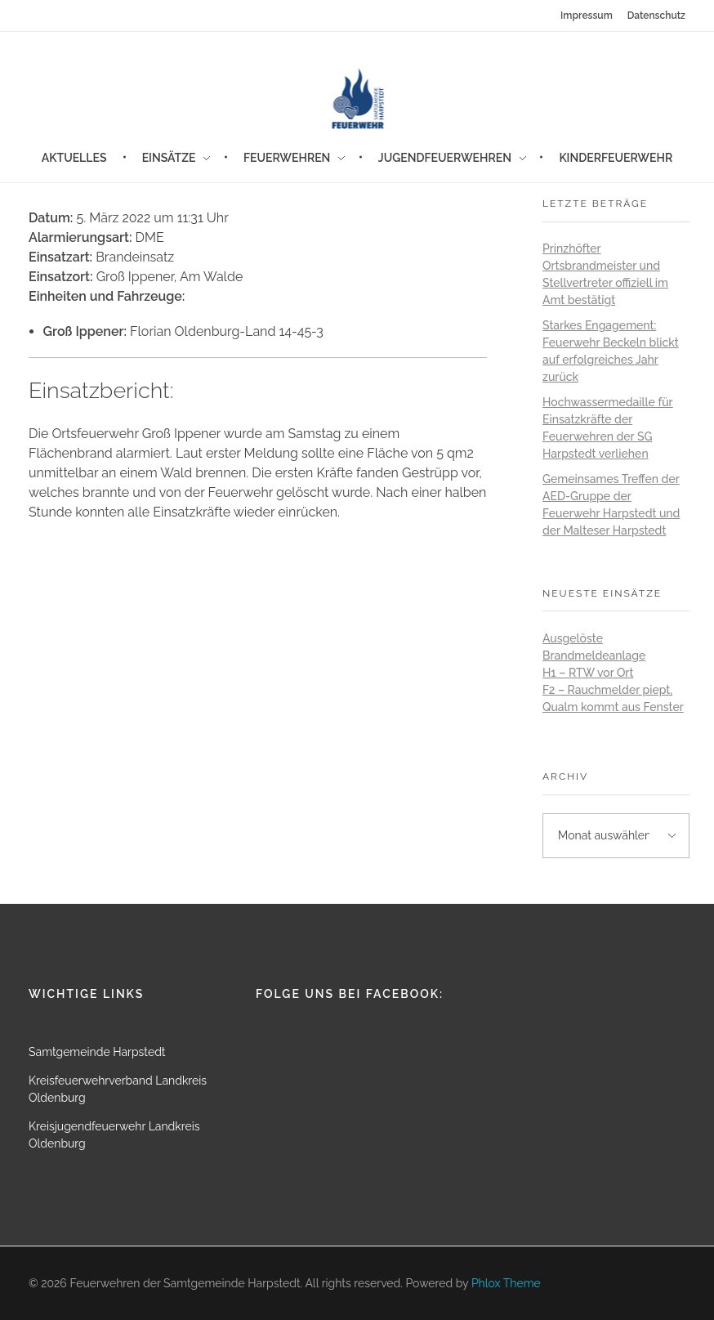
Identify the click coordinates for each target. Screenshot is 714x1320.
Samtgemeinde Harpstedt (97, 1051)
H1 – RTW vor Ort (587, 672)
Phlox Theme (506, 1283)
